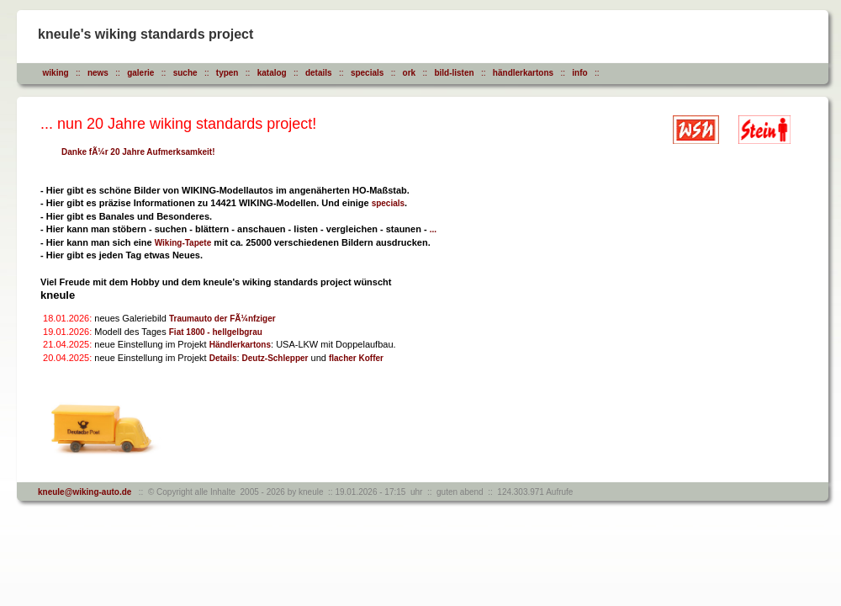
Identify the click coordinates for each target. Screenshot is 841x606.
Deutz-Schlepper (275, 358)
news (97, 72)
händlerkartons (523, 72)
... (433, 229)
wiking (56, 72)
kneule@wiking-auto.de (84, 492)
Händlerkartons (240, 344)
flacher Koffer (356, 358)
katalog (272, 72)
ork (409, 72)
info (579, 72)
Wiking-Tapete (183, 242)
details (318, 72)
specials (367, 72)
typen (227, 72)
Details (223, 358)
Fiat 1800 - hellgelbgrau (215, 332)
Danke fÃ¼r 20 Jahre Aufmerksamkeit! (138, 152)
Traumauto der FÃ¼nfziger (222, 318)
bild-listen (453, 72)
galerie (140, 72)
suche (185, 72)
